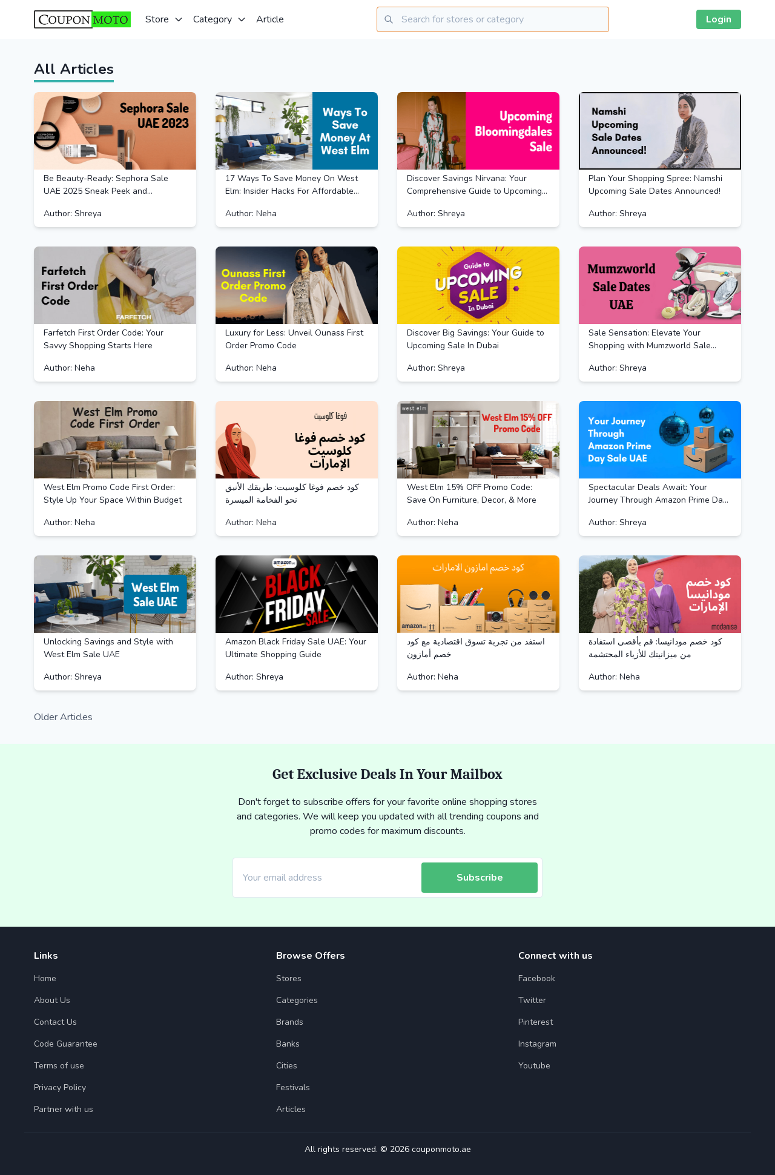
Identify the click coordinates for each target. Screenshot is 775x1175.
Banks (288, 1044)
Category (219, 19)
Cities (286, 1065)
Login (718, 19)
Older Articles (63, 717)
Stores (289, 978)
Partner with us (63, 1109)
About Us (52, 1000)
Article (270, 19)
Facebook (536, 978)
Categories (297, 1000)
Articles (291, 1109)
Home (45, 978)
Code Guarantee (65, 1044)
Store (164, 19)
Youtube (534, 1065)
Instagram (537, 1044)
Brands (289, 1022)
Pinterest (535, 1022)
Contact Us (55, 1022)
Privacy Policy (60, 1087)
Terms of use (59, 1065)
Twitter (532, 1000)
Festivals (293, 1087)
